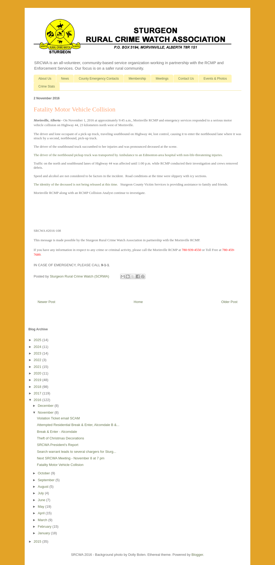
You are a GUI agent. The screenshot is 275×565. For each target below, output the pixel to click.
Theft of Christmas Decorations (60, 438)
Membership (137, 78)
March (43, 520)
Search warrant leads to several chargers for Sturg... (76, 452)
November (46, 412)
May (41, 506)
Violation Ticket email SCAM (58, 418)
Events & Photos (215, 78)
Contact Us (186, 78)
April (42, 513)
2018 (38, 387)
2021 (38, 367)
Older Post (229, 302)
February (45, 526)
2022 (38, 360)
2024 (38, 347)
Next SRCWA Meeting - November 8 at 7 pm (70, 458)
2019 (38, 380)
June (42, 500)
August (43, 487)
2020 (38, 373)
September (46, 480)
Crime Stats (46, 86)
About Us (44, 78)
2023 (38, 353)
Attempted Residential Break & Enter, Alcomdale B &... (78, 425)
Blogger (197, 555)
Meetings (162, 78)
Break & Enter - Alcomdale (57, 432)
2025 (38, 340)
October (44, 473)
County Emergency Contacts (99, 78)
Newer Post (46, 302)
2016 (38, 400)
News (65, 78)
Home (138, 302)
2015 (38, 541)
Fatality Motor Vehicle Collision (60, 465)
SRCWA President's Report (57, 445)
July (41, 493)
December (46, 406)
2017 (38, 393)
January (44, 533)
